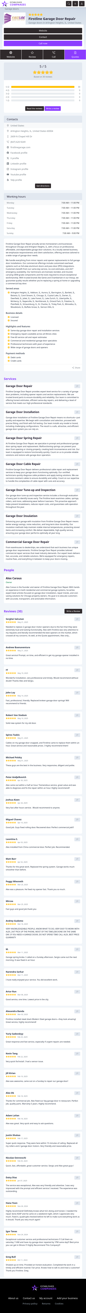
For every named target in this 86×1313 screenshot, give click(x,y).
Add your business (67, 1298)
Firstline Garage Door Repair (52, 18)
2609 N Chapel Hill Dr (21, 136)
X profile (15, 158)
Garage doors (12, 8)
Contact (43, 37)
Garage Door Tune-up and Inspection (30, 490)
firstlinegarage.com (20, 147)
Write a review (52, 108)
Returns (46, 1303)
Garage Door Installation (22, 412)
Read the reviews (35, 108)
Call (53, 54)
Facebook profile (19, 152)
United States (17, 125)
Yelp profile (16, 179)
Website (43, 30)
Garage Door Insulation (21, 516)
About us (13, 1298)
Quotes (75, 54)
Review (32, 54)
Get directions (43, 186)
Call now (43, 43)
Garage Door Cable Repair (23, 464)
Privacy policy (30, 1303)
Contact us (29, 1298)
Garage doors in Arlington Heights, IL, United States (55, 22)
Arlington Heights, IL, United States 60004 (32, 131)
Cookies (59, 1303)
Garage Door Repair (19, 386)
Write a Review (73, 611)
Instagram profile (19, 169)
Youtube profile (18, 174)
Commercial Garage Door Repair (27, 542)
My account (45, 1298)
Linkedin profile (18, 163)
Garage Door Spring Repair (24, 438)
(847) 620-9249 (18, 141)
